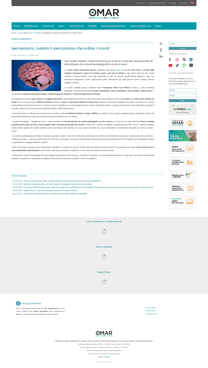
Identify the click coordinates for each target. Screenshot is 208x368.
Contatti (172, 3)
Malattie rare (31, 25)
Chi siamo (140, 3)
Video (158, 25)
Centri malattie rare (140, 25)
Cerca (182, 48)
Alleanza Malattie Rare (113, 25)
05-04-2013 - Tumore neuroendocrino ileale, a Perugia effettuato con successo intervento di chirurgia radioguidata (57, 181)
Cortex (118, 70)
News (61, 25)
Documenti (183, 3)
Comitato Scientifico (157, 3)
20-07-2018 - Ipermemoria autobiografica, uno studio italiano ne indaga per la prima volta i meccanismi (52, 184)
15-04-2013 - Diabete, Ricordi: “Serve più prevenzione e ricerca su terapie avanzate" (45, 190)
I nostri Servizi (76, 25)
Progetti (92, 25)
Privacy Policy (151, 308)
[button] (161, 43)
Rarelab (107, 357)
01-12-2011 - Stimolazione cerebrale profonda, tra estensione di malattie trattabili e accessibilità (50, 194)
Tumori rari (48, 25)
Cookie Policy (150, 311)
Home (17, 25)
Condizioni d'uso (151, 314)
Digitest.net (108, 362)
